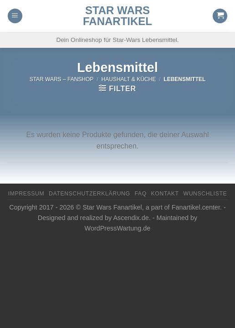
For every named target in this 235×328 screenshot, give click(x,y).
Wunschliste (205, 193)
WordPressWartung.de (118, 228)
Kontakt (165, 193)
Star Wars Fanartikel (117, 16)
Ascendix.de (130, 217)
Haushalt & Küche (129, 79)
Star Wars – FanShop (62, 79)
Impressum (26, 193)
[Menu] (15, 16)
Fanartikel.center (196, 207)
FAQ (140, 193)
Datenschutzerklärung (89, 193)
